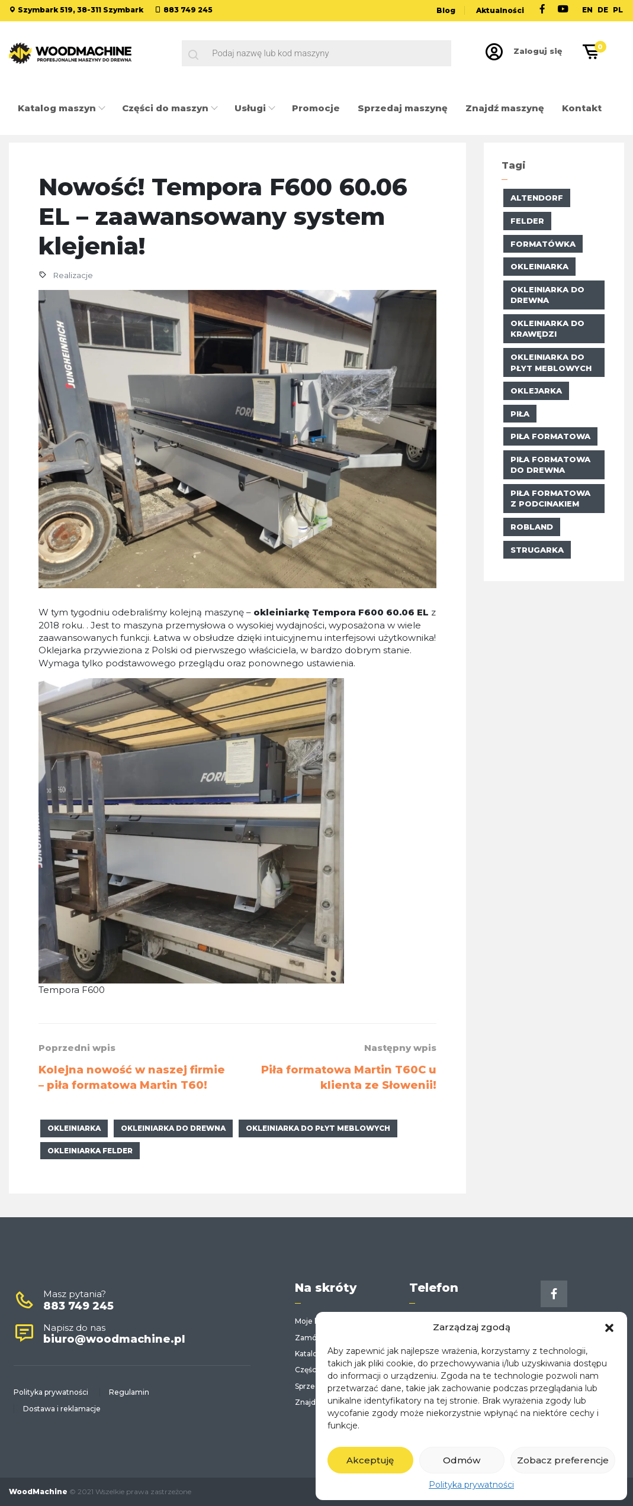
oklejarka (536, 390)
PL (618, 9)
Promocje (316, 108)
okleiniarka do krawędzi (547, 328)
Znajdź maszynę (504, 108)
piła (519, 413)
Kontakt (582, 108)
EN (587, 9)
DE (602, 9)
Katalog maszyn (58, 108)
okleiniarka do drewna (173, 1128)
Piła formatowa (550, 436)
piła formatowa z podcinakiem (550, 498)
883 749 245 (188, 9)
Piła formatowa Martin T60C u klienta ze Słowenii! (348, 1077)
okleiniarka (74, 1128)
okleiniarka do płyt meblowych (318, 1128)
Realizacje (73, 275)
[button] (609, 1327)
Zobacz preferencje (563, 1460)
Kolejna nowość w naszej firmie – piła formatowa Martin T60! (131, 1077)
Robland (531, 526)
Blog (445, 10)
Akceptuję (370, 1460)
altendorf (536, 197)
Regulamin (129, 1392)
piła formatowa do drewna (550, 464)
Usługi (251, 108)
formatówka (543, 244)
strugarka (537, 549)
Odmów (461, 1460)
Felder (527, 220)
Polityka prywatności (471, 1484)
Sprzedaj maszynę (403, 108)
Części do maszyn (166, 108)
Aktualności (500, 10)
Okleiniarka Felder (90, 1150)
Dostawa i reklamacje (62, 1408)
